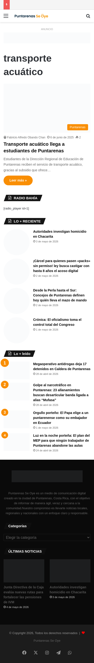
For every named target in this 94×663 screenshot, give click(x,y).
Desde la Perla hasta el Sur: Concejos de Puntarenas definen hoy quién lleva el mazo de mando (60, 295)
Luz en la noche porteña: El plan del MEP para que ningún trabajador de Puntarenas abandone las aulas (61, 440)
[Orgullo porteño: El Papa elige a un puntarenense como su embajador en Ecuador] (17, 419)
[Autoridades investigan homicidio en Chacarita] (17, 242)
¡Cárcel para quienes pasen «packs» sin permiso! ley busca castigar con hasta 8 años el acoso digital (61, 266)
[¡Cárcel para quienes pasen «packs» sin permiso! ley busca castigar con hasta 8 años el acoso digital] (17, 272)
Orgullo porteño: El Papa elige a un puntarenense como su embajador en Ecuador (60, 418)
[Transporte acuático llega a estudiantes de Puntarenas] (47, 108)
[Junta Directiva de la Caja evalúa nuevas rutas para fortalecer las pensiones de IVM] (24, 570)
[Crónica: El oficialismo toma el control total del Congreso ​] (17, 330)
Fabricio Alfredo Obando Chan (26, 137)
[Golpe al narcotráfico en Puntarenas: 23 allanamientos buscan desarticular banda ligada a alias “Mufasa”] (17, 391)
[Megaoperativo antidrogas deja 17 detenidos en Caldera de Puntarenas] (17, 370)
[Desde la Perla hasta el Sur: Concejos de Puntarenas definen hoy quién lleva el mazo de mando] (17, 301)
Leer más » (18, 180)
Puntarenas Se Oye (47, 640)
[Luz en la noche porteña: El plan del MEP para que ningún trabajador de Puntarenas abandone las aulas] (17, 442)
